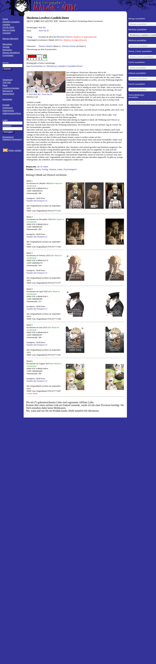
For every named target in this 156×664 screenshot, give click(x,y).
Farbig (45, 169)
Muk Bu (42, 27)
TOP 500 (6, 82)
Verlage (5, 47)
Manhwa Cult (63, 37)
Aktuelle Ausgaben (11, 22)
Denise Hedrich (46, 46)
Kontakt (5, 105)
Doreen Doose (69, 46)
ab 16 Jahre (42, 166)
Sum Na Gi (44, 30)
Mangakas (7, 44)
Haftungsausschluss (11, 113)
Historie (52, 169)
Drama (37, 169)
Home (5, 19)
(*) (46, 201)
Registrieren (8, 137)
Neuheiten (7, 50)
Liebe (59, 169)
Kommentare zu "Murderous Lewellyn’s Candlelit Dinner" (57, 66)
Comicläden (7, 55)
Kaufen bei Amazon (36, 201)
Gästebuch (7, 80)
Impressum (7, 108)
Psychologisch (70, 169)
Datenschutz (8, 110)
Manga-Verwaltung (11, 52)
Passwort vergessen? (12, 139)
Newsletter (7, 99)
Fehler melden (14, 150)
